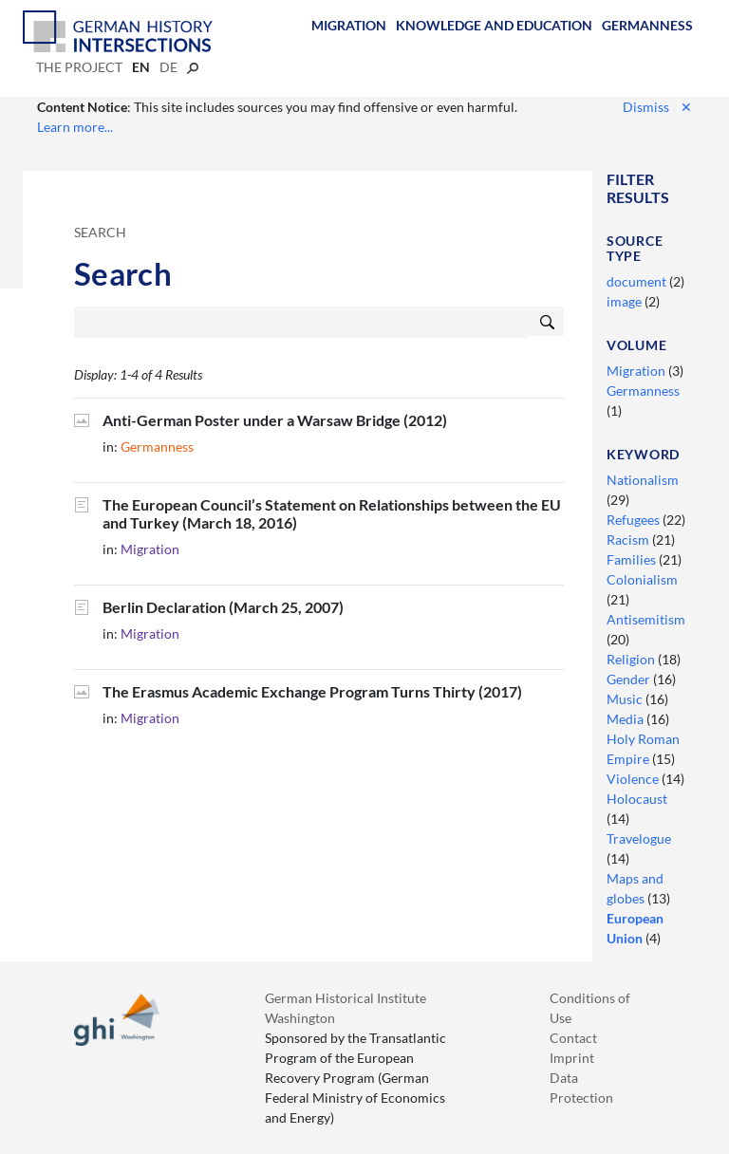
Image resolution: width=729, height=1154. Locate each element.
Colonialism (642, 579)
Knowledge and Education (494, 25)
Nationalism (643, 480)
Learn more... (75, 127)
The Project (79, 67)
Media (626, 719)
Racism (629, 539)
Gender (630, 679)
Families (633, 559)
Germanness (647, 25)
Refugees (635, 520)
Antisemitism (646, 619)
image (626, 301)
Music (626, 699)
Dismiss (657, 107)
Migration (348, 25)
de (168, 67)
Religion (632, 659)
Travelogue (639, 838)
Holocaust (637, 799)
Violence (634, 779)
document (638, 281)
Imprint (572, 1058)
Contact (573, 1038)
